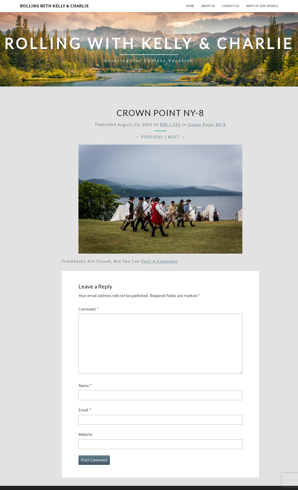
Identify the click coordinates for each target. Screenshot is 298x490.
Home (190, 6)
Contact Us (230, 6)
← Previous (149, 136)
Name (85, 385)
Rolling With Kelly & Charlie (54, 6)
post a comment (159, 261)
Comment (88, 309)
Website (85, 434)
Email (84, 410)
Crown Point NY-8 (207, 124)
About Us (208, 6)
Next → (177, 136)
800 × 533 (170, 124)
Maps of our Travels (262, 6)
